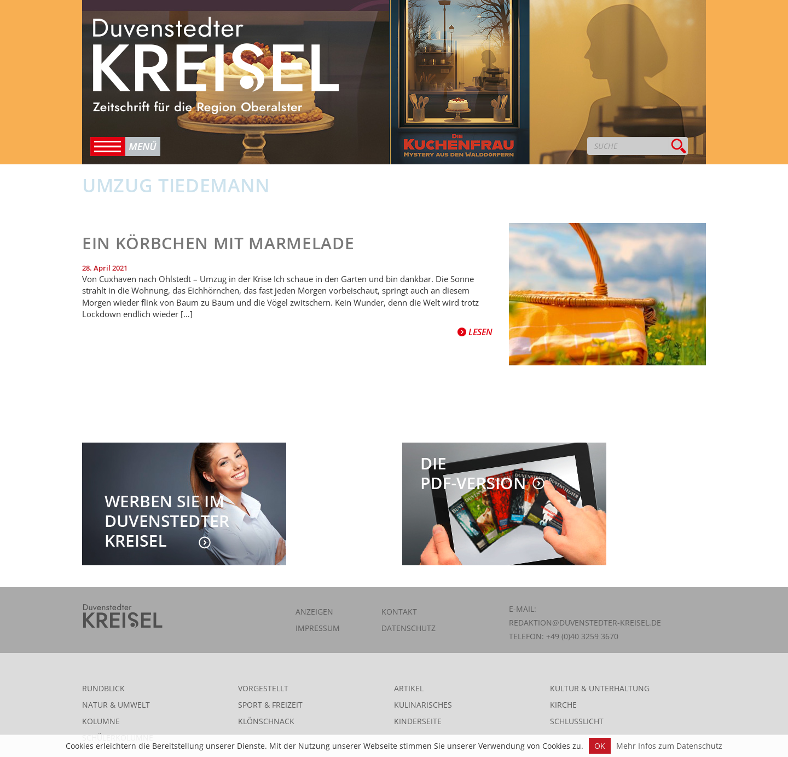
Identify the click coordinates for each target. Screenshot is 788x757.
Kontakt (399, 611)
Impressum (318, 628)
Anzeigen (314, 611)
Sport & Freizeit (270, 704)
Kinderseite (418, 721)
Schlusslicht (577, 721)
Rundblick (103, 688)
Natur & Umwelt (116, 704)
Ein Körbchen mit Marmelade (218, 243)
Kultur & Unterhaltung (600, 688)
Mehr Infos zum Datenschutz (669, 746)
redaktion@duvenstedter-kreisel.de (585, 622)
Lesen (475, 332)
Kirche (563, 704)
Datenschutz (408, 628)
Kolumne (101, 721)
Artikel (409, 688)
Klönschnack (266, 721)
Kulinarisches (423, 704)
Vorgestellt (263, 688)
